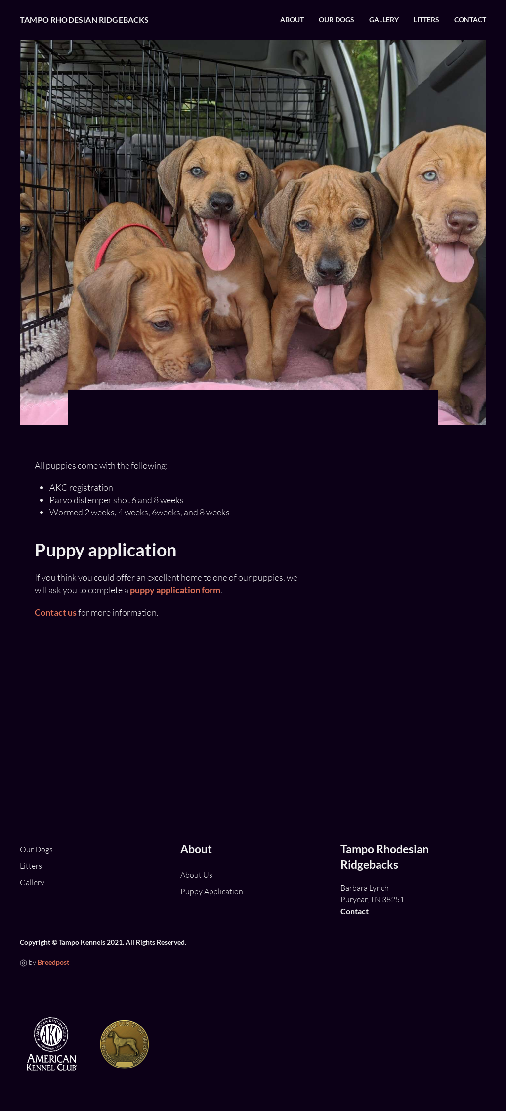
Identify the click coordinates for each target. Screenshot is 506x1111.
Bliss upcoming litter (399, 634)
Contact (470, 20)
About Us (196, 875)
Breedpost (53, 962)
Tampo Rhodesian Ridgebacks (84, 19)
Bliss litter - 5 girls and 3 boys (415, 738)
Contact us (56, 612)
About (292, 20)
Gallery (384, 20)
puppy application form (175, 589)
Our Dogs (336, 20)
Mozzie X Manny (391, 544)
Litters (426, 20)
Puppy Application (211, 891)
